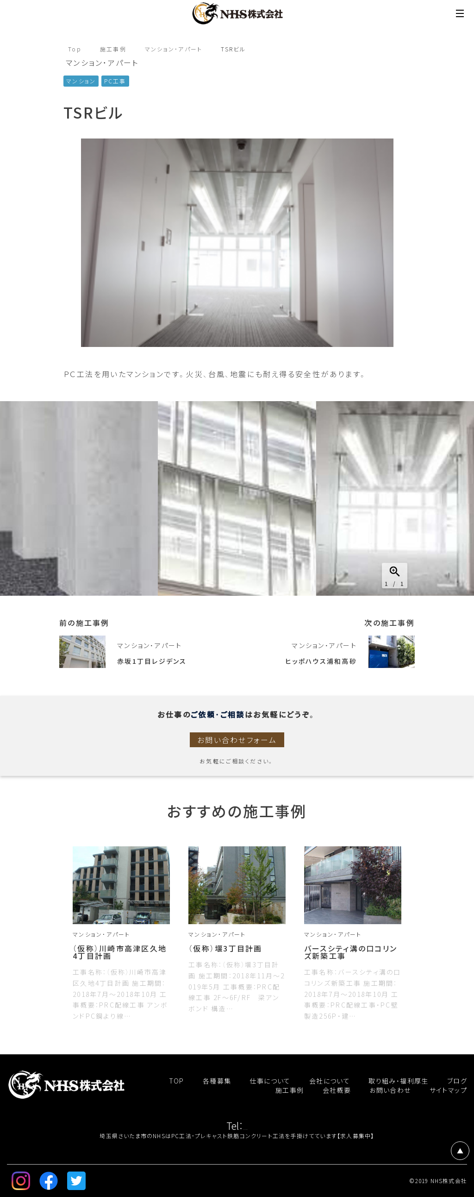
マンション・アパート (174, 49)
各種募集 (217, 1080)
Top (74, 49)
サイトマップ (448, 1090)
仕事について (269, 1080)
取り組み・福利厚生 (398, 1080)
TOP (176, 1080)
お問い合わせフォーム (237, 739)
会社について (329, 1080)
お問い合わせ (390, 1090)
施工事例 (113, 49)
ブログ (457, 1080)
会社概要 (337, 1090)
